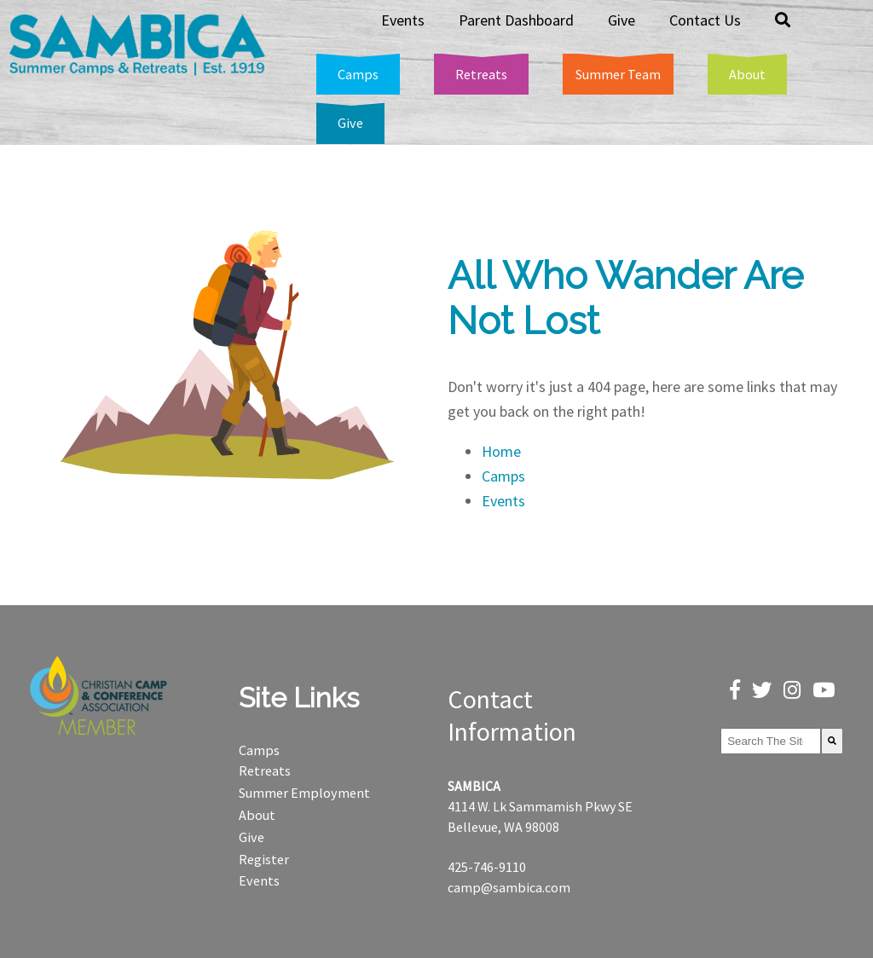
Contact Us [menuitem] (705, 20)
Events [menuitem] (403, 20)
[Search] (832, 741)
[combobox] (770, 741)
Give (251, 836)
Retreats (265, 770)
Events (503, 501)
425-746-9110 (487, 866)
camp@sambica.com (509, 887)
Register (264, 859)
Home (501, 451)
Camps (503, 476)
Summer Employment (304, 792)
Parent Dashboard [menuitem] (516, 20)
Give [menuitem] (621, 20)
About (257, 814)
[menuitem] (782, 21)
